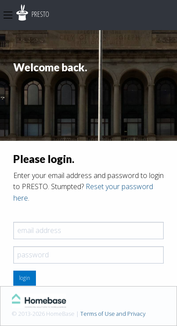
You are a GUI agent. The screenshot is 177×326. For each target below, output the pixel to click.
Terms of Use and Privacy (113, 314)
